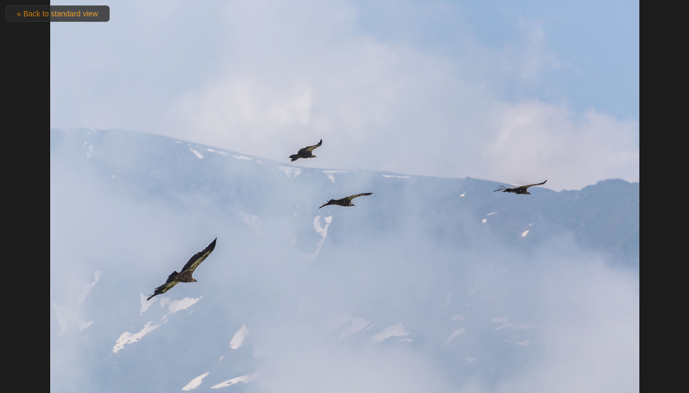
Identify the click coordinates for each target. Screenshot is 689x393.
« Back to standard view (57, 13)
